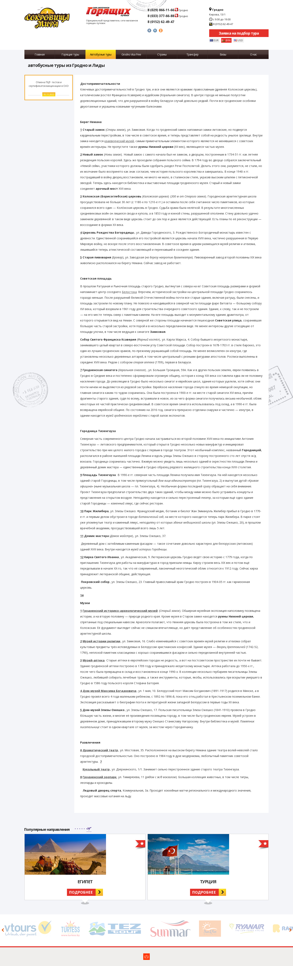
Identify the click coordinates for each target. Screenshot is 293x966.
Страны (161, 54)
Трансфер (192, 54)
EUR (216, 40)
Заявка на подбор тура (239, 33)
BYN (228, 40)
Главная (40, 54)
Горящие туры (70, 54)
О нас (253, 54)
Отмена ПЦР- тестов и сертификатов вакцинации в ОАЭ (49, 84)
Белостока (129, 292)
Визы (223, 54)
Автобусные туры (100, 54)
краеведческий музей (119, 141)
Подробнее (81, 892)
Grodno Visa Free (131, 54)
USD (240, 40)
